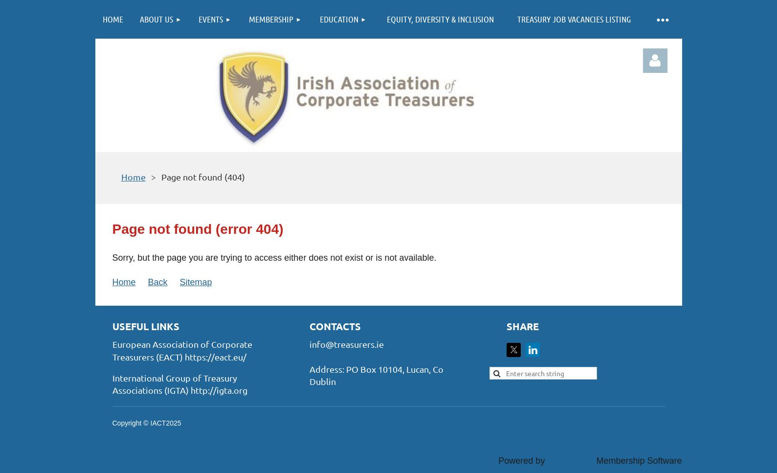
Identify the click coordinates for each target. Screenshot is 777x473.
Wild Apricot (570, 461)
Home (133, 177)
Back (158, 282)
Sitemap (196, 282)
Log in (655, 60)
